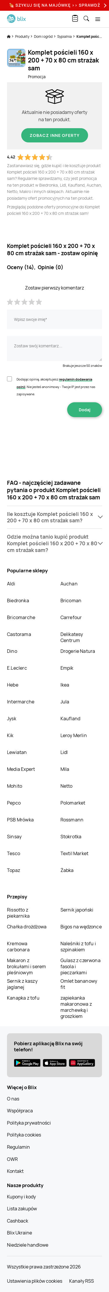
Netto (66, 786)
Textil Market (74, 853)
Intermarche (20, 701)
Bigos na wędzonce (81, 926)
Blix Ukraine (19, 1233)
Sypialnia (64, 36)
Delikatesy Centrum (71, 637)
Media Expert (21, 769)
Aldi (11, 583)
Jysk (11, 718)
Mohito (14, 786)
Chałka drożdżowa (27, 926)
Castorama (19, 634)
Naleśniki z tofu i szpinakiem (78, 946)
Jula (64, 701)
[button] (54, 517)
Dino (12, 651)
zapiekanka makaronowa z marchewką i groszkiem (76, 1007)
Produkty (22, 36)
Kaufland (70, 718)
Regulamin (18, 1147)
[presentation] (54, 435)
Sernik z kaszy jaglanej (22, 984)
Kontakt (15, 1171)
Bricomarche (21, 617)
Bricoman (71, 600)
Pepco (14, 803)
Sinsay (14, 836)
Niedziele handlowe (27, 1245)
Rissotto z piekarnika (18, 913)
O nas (13, 1099)
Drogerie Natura (77, 651)
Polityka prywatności (29, 1123)
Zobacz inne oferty (55, 135)
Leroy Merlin (73, 735)
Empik (67, 668)
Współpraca (20, 1110)
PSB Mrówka (20, 819)
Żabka (67, 870)
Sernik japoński (77, 910)
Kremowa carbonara (18, 946)
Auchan (69, 583)
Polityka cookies (24, 1135)
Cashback (17, 1221)
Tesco (13, 853)
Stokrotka (71, 836)
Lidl (64, 752)
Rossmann (72, 819)
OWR (12, 1159)
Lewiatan (17, 752)
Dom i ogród (43, 36)
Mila (64, 769)
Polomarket (72, 803)
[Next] (104, 5)
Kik (10, 735)
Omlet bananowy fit (78, 984)
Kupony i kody (21, 1196)
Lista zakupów (22, 1208)
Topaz (13, 870)
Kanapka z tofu (23, 998)
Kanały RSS (81, 1281)
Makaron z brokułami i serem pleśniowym (26, 966)
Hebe (12, 685)
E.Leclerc (17, 668)
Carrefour (71, 617)
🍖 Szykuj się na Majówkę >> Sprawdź (54, 5)
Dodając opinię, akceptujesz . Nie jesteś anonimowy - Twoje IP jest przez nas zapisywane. (56, 386)
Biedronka (18, 600)
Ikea (64, 685)
